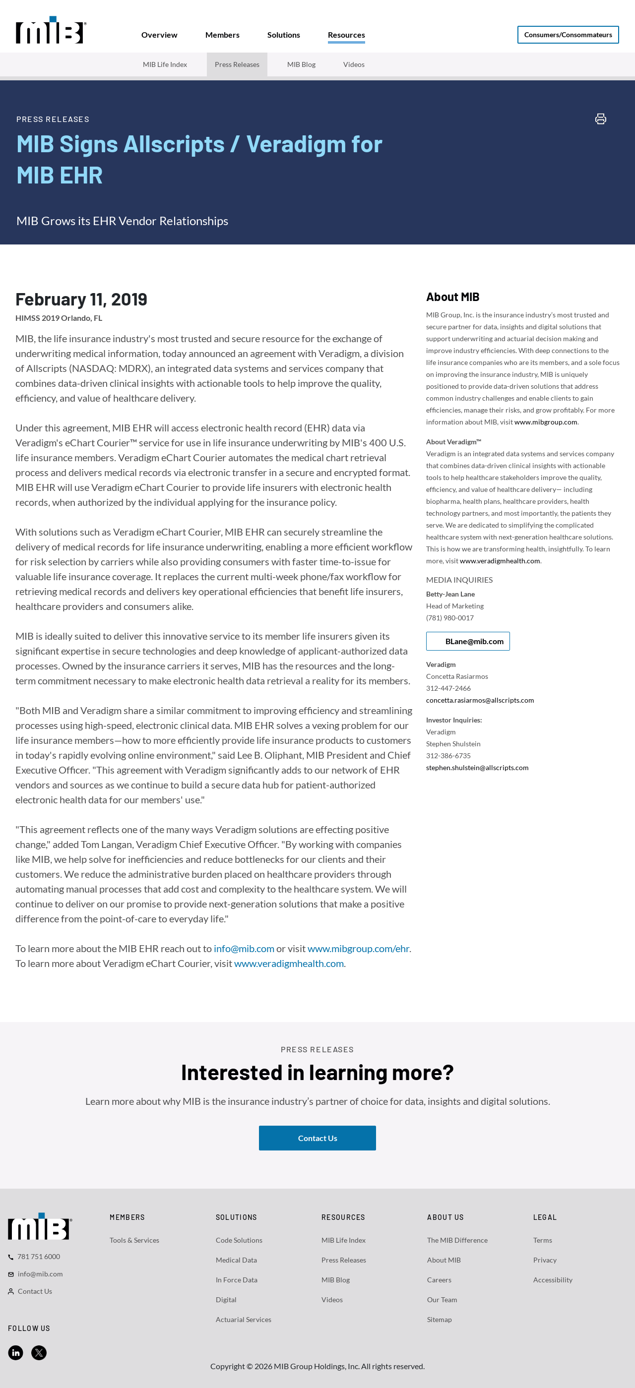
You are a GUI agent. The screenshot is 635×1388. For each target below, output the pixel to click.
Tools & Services (134, 1240)
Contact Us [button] (317, 1138)
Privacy (545, 1260)
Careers (439, 1279)
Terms (542, 1240)
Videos (354, 64)
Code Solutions (239, 1240)
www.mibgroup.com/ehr (358, 948)
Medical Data (236, 1260)
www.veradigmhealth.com (289, 963)
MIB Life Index (165, 64)
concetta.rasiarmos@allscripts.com (480, 700)
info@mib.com (244, 948)
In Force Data (236, 1279)
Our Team (442, 1299)
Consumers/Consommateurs (568, 34)
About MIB (444, 1260)
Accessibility (552, 1279)
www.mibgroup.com (545, 422)
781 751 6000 (38, 1256)
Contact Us (35, 1291)
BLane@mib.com (474, 641)
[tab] (159, 35)
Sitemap (439, 1319)
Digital (226, 1299)
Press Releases (237, 64)
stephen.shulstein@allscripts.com (477, 767)
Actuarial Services (243, 1319)
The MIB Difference (457, 1240)
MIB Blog (301, 64)
